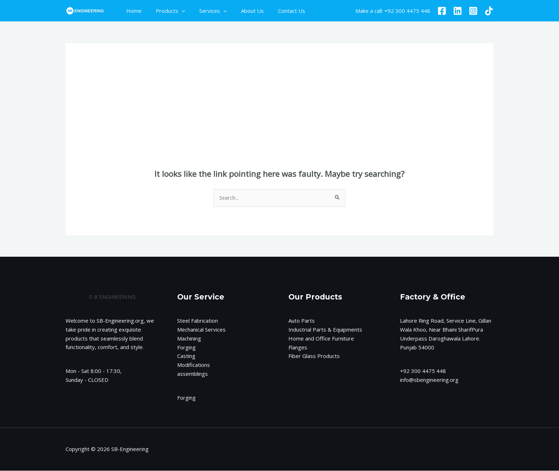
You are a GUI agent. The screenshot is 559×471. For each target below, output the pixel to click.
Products (165, 11)
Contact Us (275, 10)
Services (204, 11)
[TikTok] (488, 10)
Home (132, 10)
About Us (240, 10)
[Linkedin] (457, 10)
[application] (176, 11)
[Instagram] (473, 10)
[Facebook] (441, 10)
